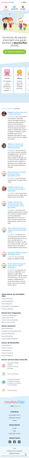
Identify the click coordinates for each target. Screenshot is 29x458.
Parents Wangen (6, 350)
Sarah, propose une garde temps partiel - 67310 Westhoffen (16, 265)
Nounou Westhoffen (7, 328)
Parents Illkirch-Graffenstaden (10, 306)
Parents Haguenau (7, 304)
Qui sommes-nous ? (14, 415)
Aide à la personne (12, 374)
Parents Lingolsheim (7, 309)
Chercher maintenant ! (14, 52)
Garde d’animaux (12, 390)
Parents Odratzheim (7, 353)
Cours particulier (12, 385)
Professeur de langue (13, 381)
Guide (14, 428)
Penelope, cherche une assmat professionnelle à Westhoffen (16, 189)
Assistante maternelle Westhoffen (11, 331)
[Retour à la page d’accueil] (8, 2)
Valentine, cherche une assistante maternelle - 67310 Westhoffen (16, 146)
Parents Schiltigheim (7, 301)
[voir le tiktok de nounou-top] (10, 441)
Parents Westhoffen (7, 336)
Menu (23, 2)
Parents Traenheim (7, 348)
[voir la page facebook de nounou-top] (14, 441)
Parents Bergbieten (7, 355)
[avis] (14, 406)
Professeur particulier (13, 379)
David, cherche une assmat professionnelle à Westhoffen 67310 (17, 174)
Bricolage (10, 368)
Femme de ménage (13, 363)
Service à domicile (12, 366)
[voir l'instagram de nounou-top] (19, 441)
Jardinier (10, 364)
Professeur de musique (14, 383)
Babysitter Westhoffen (8, 333)
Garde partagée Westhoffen (10, 338)
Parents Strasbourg (7, 298)
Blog (14, 431)
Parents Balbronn (7, 345)
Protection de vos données (14, 451)
